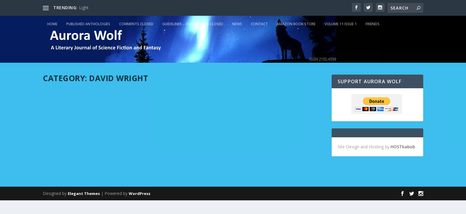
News (237, 23)
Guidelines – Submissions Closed (192, 23)
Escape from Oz (214, 95)
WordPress (139, 193)
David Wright (102, 104)
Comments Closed (136, 23)
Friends (373, 23)
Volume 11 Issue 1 (341, 23)
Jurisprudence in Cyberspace (88, 95)
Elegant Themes (84, 193)
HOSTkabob (403, 147)
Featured (122, 104)
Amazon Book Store (296, 23)
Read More (64, 156)
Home (52, 23)
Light (84, 7)
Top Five (139, 104)
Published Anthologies (88, 23)
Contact (259, 23)
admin (59, 104)
